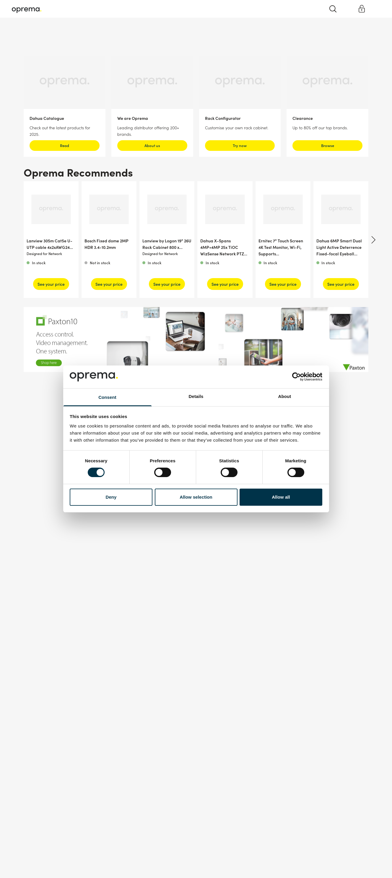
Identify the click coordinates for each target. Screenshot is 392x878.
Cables (96, 32)
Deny (110, 497)
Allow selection (196, 497)
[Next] (372, 240)
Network (71, 32)
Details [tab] (196, 396)
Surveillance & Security (32, 32)
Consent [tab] (107, 397)
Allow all (281, 497)
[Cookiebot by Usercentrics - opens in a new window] (296, 376)
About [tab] (284, 396)
